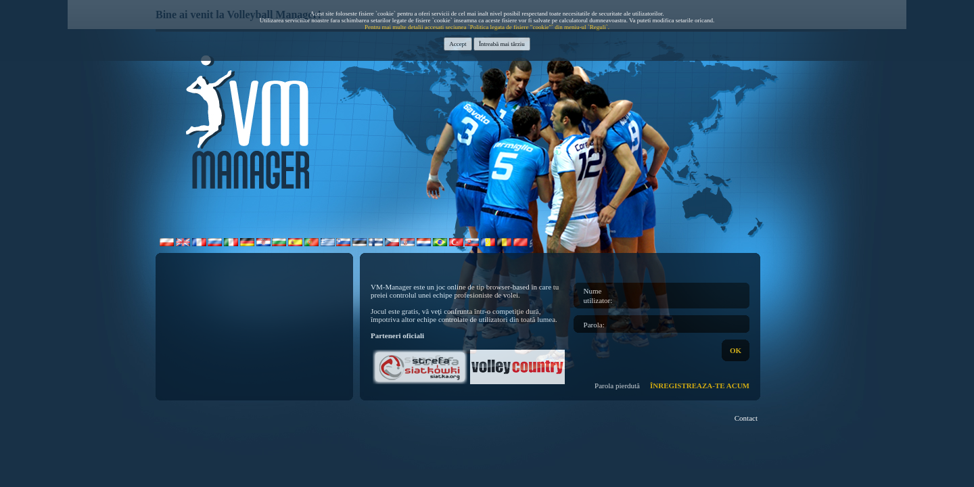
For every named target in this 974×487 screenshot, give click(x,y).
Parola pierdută (617, 385)
